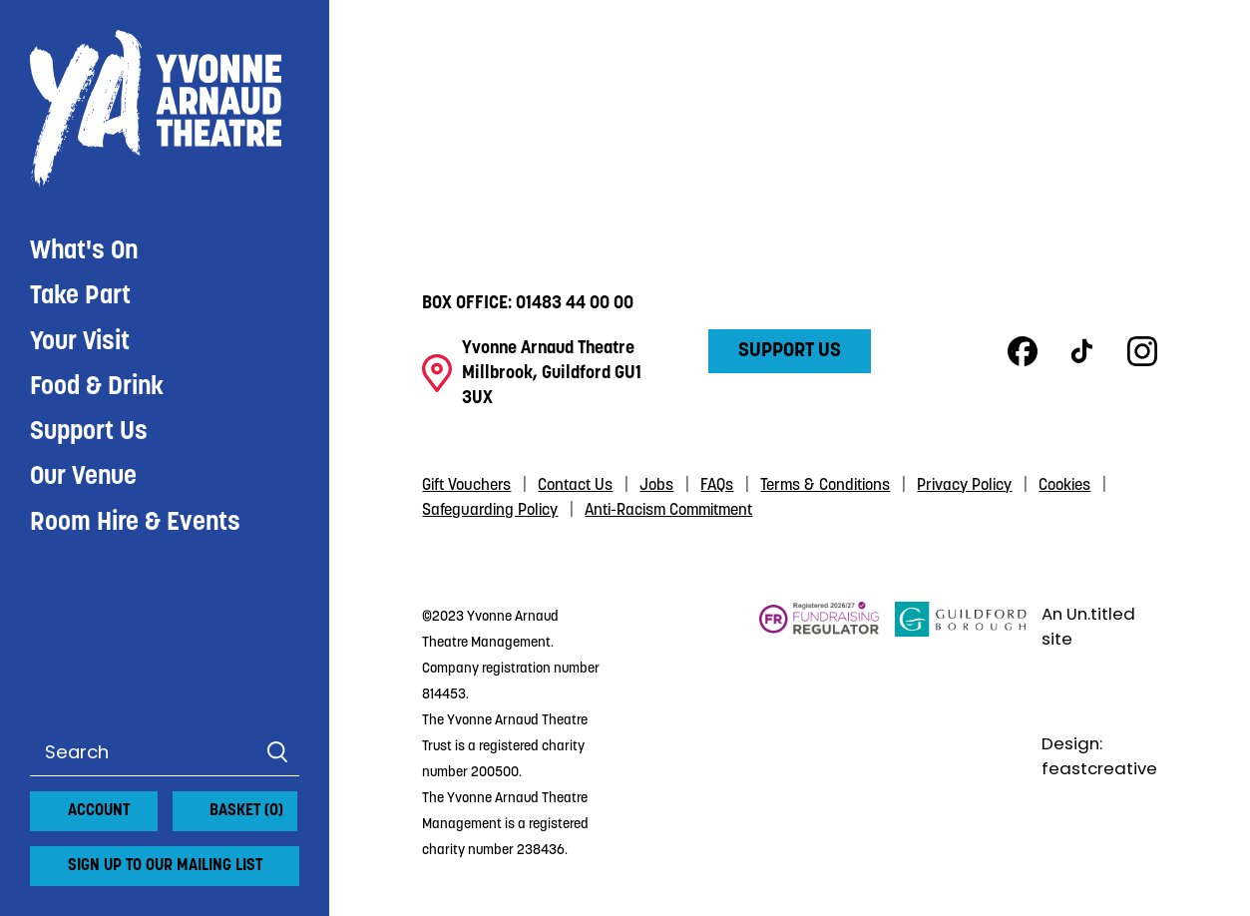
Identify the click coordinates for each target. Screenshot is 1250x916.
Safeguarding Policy (490, 511)
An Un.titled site (1088, 627)
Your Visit (80, 342)
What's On (84, 251)
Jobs (656, 486)
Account (99, 811)
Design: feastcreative (1099, 756)
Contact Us (575, 486)
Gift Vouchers (466, 486)
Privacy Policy (964, 486)
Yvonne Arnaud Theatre (164, 109)
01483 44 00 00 (574, 303)
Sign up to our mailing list (165, 866)
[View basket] (185, 803)
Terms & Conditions (825, 486)
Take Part (80, 296)
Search (276, 752)
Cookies (1064, 486)
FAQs (716, 486)
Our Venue (83, 477)
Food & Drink (97, 387)
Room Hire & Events (135, 523)
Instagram (1142, 351)
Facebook (1023, 351)
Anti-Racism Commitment (668, 511)
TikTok (1082, 351)
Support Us (89, 432)
